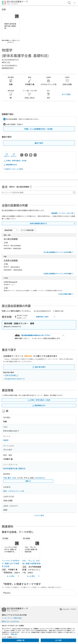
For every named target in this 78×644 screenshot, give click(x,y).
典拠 (28, 481)
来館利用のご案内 (46, 316)
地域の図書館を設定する (53, 223)
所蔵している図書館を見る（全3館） (39, 129)
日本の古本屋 (11, 375)
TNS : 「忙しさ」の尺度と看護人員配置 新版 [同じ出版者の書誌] (31, 562)
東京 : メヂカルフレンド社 (13, 491)
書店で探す (39, 143)
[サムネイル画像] (11, 549)
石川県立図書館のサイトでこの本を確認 (59, 252)
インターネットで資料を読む (12, 618)
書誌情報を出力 (10, 164)
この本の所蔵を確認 (66, 294)
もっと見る (13, 576)
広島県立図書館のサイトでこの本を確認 (59, 273)
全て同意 (58, 640)
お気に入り (7, 155)
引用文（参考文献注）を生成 (15, 160)
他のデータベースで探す (13, 169)
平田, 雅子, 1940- (10, 477)
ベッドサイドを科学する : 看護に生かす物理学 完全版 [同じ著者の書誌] (11, 563)
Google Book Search (15, 378)
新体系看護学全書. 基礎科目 (14, 468)
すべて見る (66, 94)
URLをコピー (14, 155)
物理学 (6, 440)
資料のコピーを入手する (10, 621)
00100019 (40, 477)
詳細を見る (14, 634)
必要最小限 (20, 640)
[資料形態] (28, 230)
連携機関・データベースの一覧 (63, 213)
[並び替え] (11, 230)
